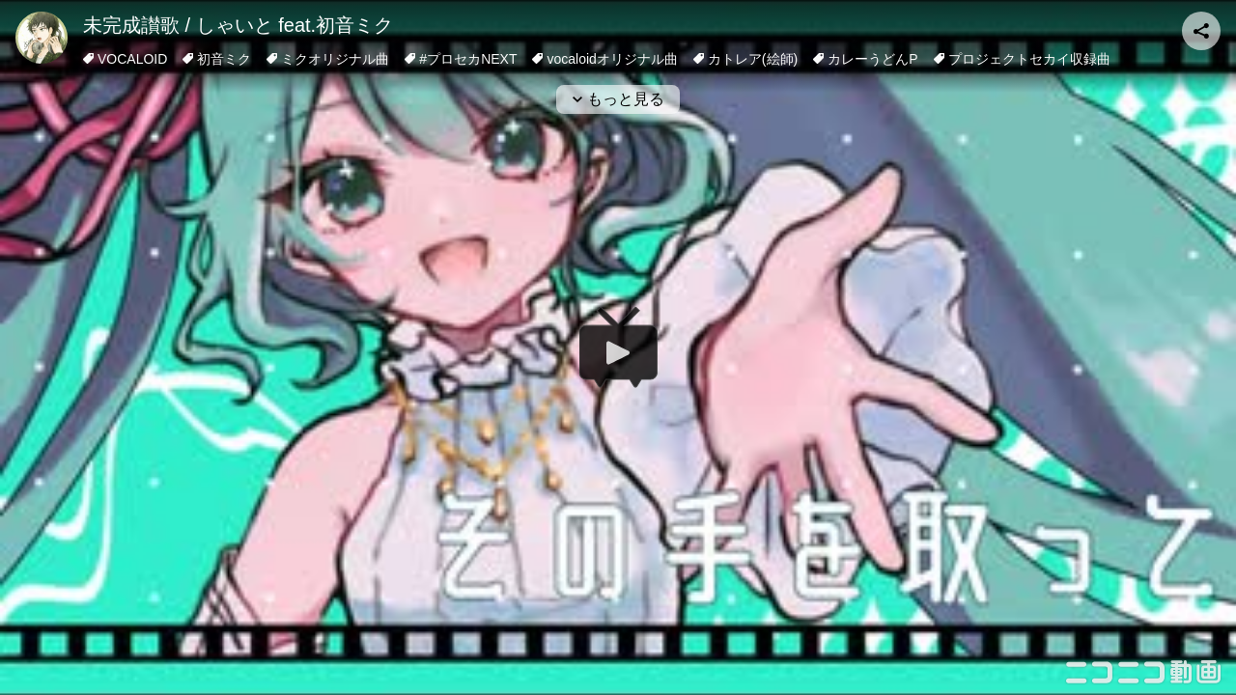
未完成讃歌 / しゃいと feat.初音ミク (238, 25)
